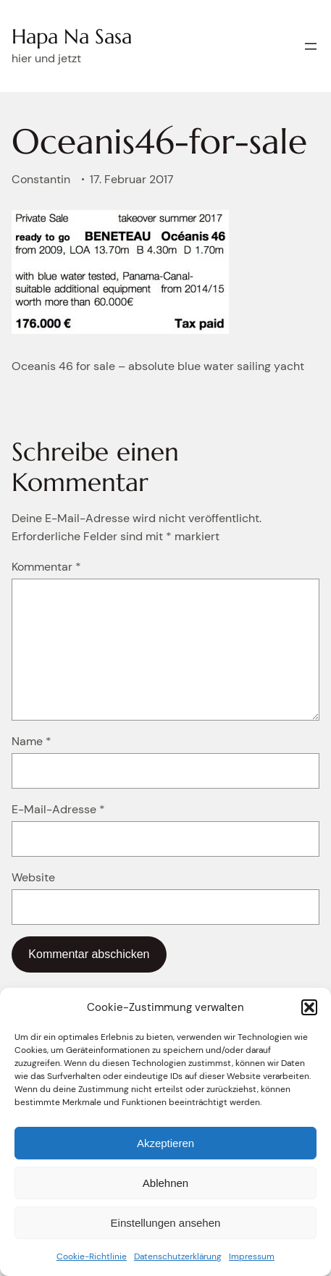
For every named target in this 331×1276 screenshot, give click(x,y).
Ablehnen (165, 1183)
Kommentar (46, 566)
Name (31, 741)
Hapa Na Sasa (72, 36)
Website (33, 877)
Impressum (252, 1256)
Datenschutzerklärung (178, 1256)
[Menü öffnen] (310, 46)
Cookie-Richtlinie (91, 1256)
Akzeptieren (165, 1143)
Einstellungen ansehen (166, 1223)
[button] (309, 1007)
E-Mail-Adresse (58, 809)
